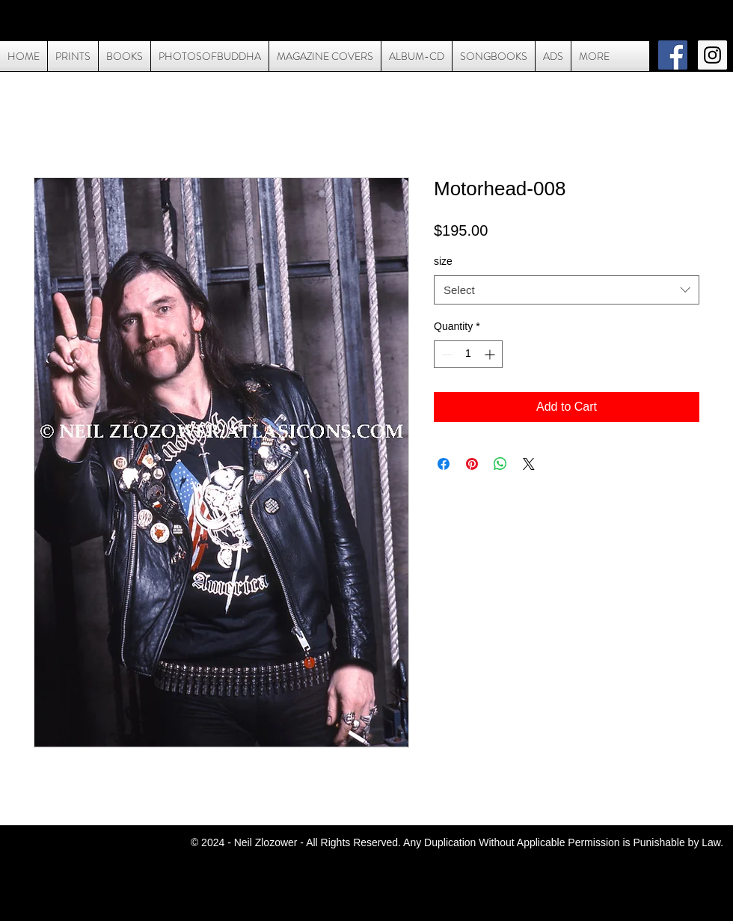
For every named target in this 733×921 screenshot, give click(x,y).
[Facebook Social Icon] (672, 55)
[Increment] (491, 354)
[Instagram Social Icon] (712, 55)
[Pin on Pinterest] (472, 464)
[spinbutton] (468, 354)
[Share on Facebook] (444, 464)
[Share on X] (529, 464)
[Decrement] (445, 354)
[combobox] (566, 290)
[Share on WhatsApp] (500, 464)
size (443, 261)
